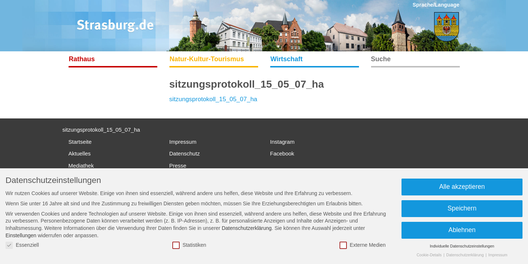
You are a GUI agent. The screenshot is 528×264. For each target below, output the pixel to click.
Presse (178, 165)
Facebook (282, 153)
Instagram (282, 142)
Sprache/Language (435, 5)
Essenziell (22, 245)
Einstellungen (21, 235)
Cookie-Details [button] (430, 255)
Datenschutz (184, 153)
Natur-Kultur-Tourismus (207, 59)
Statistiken (189, 245)
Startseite (80, 142)
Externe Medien (363, 245)
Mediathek (81, 165)
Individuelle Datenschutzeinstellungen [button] (462, 246)
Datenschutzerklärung (247, 228)
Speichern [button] (462, 208)
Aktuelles (80, 153)
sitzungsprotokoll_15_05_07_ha (213, 99)
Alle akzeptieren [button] (462, 186)
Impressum (183, 142)
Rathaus (82, 59)
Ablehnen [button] (462, 230)
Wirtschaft (287, 59)
